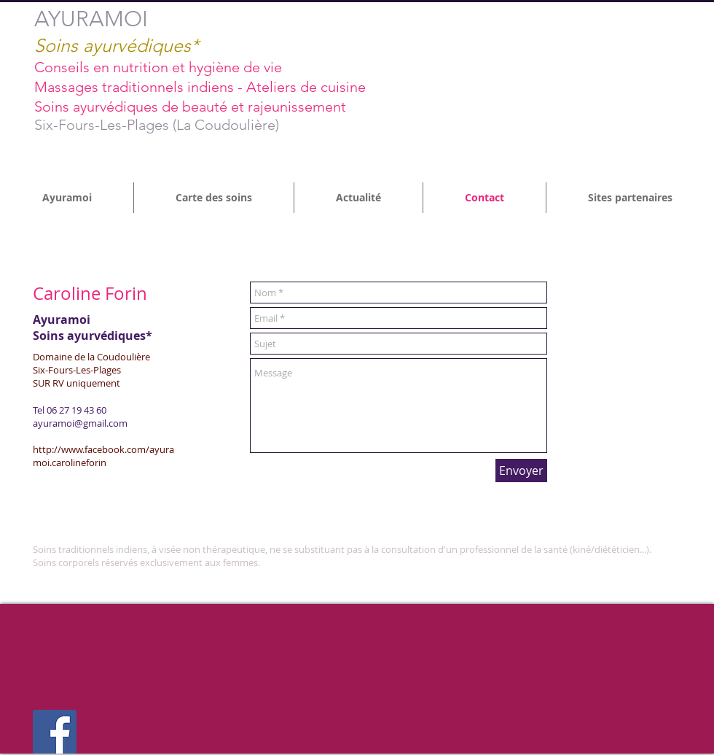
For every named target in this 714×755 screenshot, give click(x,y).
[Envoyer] (521, 470)
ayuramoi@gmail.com (80, 423)
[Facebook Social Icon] (54, 732)
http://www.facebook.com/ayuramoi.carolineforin (103, 456)
